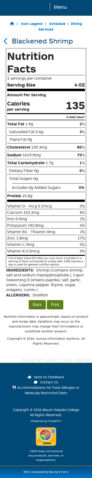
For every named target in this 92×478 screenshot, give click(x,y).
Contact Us (46, 382)
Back (37, 305)
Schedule (57, 24)
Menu (60, 7)
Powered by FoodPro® (46, 421)
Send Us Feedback (46, 377)
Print (55, 305)
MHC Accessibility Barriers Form (46, 472)
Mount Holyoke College (60, 410)
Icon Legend (31, 24)
